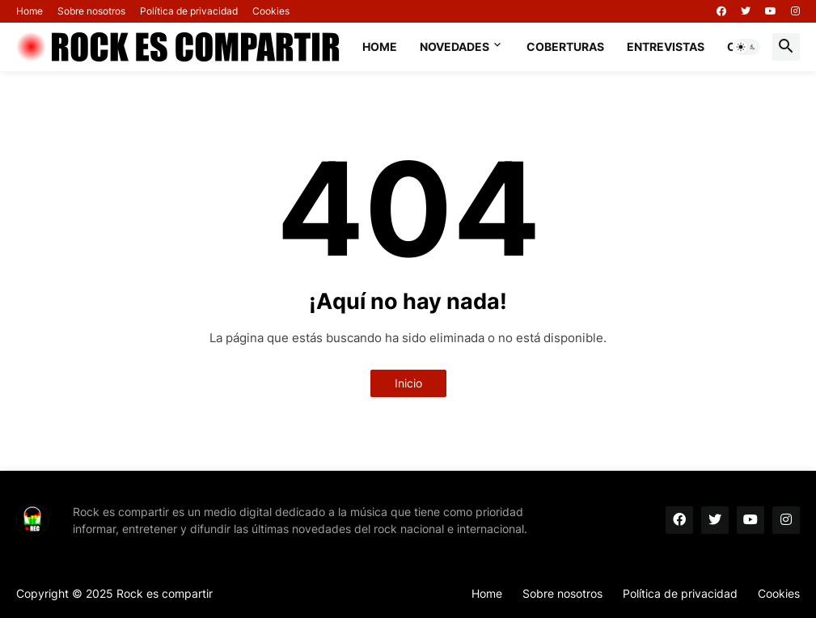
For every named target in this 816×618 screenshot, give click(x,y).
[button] (746, 47)
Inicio (408, 383)
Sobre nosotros (91, 11)
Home (29, 11)
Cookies (271, 11)
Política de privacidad (189, 11)
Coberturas (565, 46)
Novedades (454, 46)
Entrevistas (665, 46)
